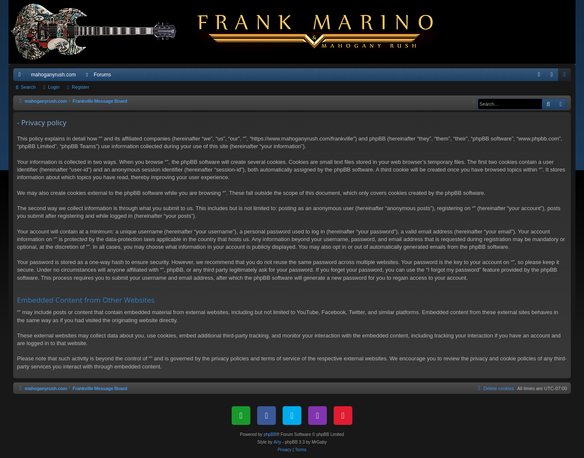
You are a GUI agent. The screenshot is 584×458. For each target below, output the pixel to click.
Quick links (21, 76)
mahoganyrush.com (53, 75)
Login (54, 87)
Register (80, 87)
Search (28, 87)
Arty (277, 442)
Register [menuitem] (566, 76)
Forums (102, 75)
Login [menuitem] (553, 76)
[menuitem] (539, 74)
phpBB (270, 434)
